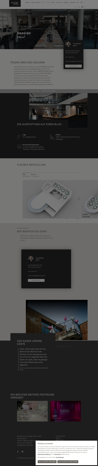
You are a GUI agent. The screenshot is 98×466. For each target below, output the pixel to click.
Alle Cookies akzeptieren (67, 461)
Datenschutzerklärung (44, 454)
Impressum (57, 454)
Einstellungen (60, 457)
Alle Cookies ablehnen (47, 461)
